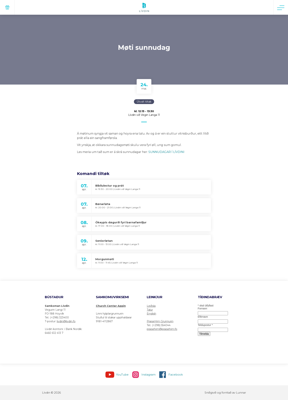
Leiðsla (151, 306)
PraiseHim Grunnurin (160, 321)
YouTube (122, 374)
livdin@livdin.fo (66, 321)
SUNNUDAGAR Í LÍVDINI (166, 152)
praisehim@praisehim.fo (162, 329)
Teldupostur (205, 325)
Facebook (175, 374)
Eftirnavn (203, 316)
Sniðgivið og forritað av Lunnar (225, 392)
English (151, 313)
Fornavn (202, 308)
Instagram (148, 374)
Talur (150, 309)
